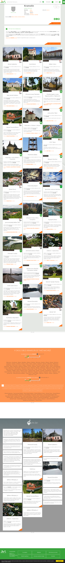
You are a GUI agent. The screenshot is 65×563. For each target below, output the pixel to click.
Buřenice (56, 362)
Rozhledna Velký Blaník (45, 396)
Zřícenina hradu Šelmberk (27, 397)
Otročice (40, 369)
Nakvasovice (48, 367)
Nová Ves (58, 367)
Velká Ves (41, 373)
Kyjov (48, 366)
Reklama (39, 552)
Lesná (51, 366)
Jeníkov (51, 365)
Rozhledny (5, 314)
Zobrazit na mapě (10, 73)
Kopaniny (21, 366)
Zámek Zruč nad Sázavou (29, 400)
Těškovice (54, 372)
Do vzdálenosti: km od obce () (27, 377)
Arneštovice (14, 362)
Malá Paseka (17, 367)
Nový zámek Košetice (28, 393)
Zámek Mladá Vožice (22, 398)
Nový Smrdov (31, 369)
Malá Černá (11, 367)
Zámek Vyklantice (9, 393)
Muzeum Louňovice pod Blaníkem (41, 397)
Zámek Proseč (36, 396)
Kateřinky (15, 366)
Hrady (26, 60)
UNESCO (45, 247)
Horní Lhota (38, 365)
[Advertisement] (32, 340)
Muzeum (5, 60)
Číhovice (44, 363)
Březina (47, 362)
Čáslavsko (8, 363)
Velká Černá (28, 373)
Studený (41, 372)
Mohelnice (23, 16)
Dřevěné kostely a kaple (26, 388)
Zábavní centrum (26, 265)
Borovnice (38, 362)
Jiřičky (11, 366)
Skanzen (45, 278)
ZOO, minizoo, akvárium (27, 247)
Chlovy (30, 363)
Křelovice (34, 366)
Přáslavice (9, 370)
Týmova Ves (9, 373)
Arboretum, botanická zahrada (57, 385)
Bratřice (43, 362)
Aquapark (45, 216)
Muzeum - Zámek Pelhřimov (48, 398)
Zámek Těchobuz (18, 396)
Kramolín (29, 5)
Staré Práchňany (8, 372)
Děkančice (49, 363)
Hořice (33, 365)
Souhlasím (59, 560)
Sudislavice (45, 372)
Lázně (43, 388)
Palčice (44, 369)
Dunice (20, 365)
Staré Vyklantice (16, 372)
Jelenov (47, 365)
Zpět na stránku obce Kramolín (54, 43)
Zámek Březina (56, 393)
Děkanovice (55, 363)
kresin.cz (48, 10)
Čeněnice (16, 16)
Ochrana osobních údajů (39, 556)
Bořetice (33, 362)
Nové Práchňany (9, 369)
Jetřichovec (6, 366)
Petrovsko (56, 369)
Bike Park (45, 155)
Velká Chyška (35, 373)
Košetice (25, 366)
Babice (19, 362)
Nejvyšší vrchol (48, 388)
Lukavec (6, 367)
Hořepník (29, 365)
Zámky (6, 91)
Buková (51, 362)
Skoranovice (55, 370)
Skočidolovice (48, 370)
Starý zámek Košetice (18, 393)
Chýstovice (39, 363)
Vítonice (46, 373)
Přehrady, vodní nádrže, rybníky (8, 250)
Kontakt (53, 556)
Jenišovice (56, 365)
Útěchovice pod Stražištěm (19, 373)
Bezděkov (24, 362)
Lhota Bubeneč (56, 366)
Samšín (37, 370)
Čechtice (13, 363)
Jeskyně (25, 182)
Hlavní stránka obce (56, 23)
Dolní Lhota (15, 365)
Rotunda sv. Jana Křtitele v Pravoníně (27, 394)
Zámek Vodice (10, 397)
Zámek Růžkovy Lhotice (39, 393)
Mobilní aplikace (24, 556)
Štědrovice (30, 372)
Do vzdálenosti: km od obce (28, 354)
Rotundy (5, 154)
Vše (2, 385)
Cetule (26, 363)
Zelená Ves (31, 374)
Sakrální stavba (5, 219)
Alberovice (8, 362)
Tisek (59, 372)
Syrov (50, 372)
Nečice (53, 367)
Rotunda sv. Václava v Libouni (34, 398)
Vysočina (31, 11)
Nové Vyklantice (17, 369)
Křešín (31, 10)
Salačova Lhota (31, 370)
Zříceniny (25, 214)
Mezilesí (38, 367)
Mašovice (33, 367)
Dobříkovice (8, 365)
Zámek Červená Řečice (13, 394)
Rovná (18, 370)
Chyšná (34, 363)
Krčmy (29, 366)
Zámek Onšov (49, 393)
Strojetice (36, 372)
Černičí (23, 363)
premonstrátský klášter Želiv (50, 394)
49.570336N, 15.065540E (34, 14)
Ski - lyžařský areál (26, 298)
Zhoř (35, 374)
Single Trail (60, 388)
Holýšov (24, 365)
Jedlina (43, 365)
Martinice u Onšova (25, 367)
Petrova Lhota (50, 369)
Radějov (14, 370)
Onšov (35, 369)
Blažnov (13, 16)
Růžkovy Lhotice (23, 370)
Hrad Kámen (17, 397)
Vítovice (50, 373)
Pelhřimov (31, 13)
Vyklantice (55, 373)
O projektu (24, 552)
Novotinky (24, 369)
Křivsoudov (43, 366)
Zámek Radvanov (54, 397)
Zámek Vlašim (38, 400)
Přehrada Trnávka (9, 396)
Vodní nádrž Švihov (27, 396)
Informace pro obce (53, 552)
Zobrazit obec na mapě (11, 37)
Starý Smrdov (24, 372)
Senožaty (42, 370)
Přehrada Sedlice (55, 396)
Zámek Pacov (40, 394)
